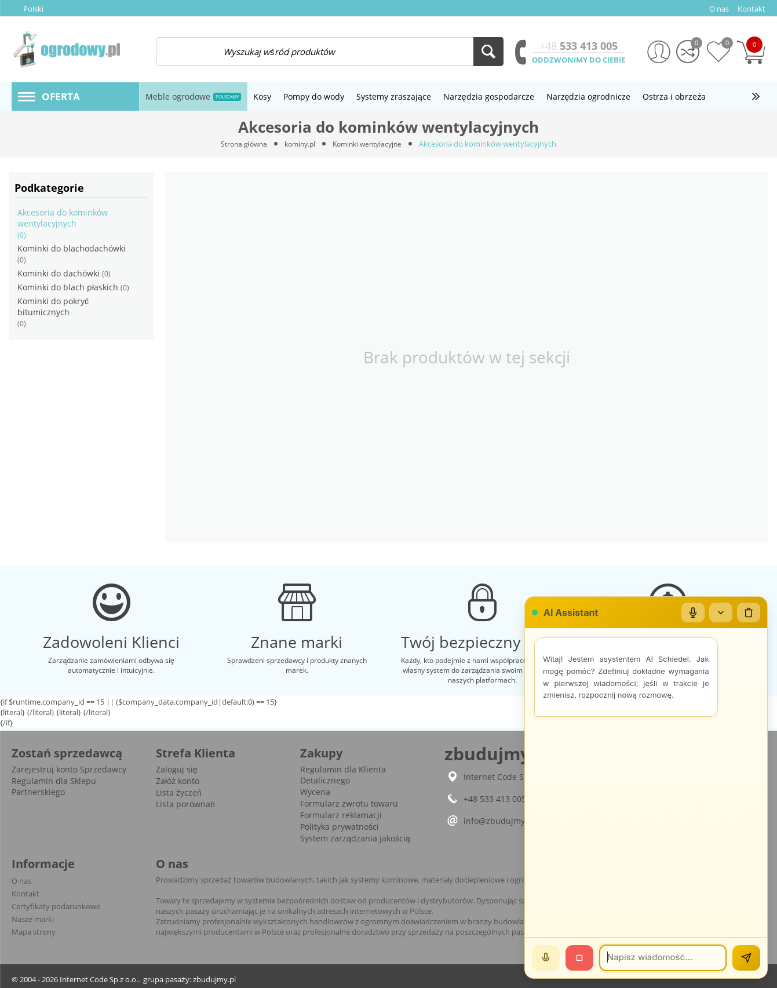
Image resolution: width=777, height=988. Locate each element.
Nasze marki (33, 919)
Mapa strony (34, 932)
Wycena (315, 791)
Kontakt (25, 893)
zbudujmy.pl (214, 979)
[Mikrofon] (693, 612)
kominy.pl (298, 143)
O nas (21, 881)
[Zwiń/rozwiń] (720, 612)
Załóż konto (177, 780)
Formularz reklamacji (341, 815)
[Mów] (546, 958)
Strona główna (239, 143)
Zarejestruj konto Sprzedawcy (69, 769)
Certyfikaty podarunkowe (56, 906)
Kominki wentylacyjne (370, 143)
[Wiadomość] (663, 958)
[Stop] (579, 958)
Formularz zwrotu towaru (349, 803)
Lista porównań (185, 804)
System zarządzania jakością (355, 838)
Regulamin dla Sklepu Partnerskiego (54, 786)
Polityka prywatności (339, 826)
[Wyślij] (746, 958)
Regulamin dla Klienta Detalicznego (343, 775)
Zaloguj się (177, 769)
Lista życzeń (179, 792)
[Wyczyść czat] (748, 612)
